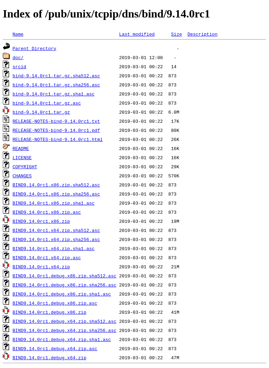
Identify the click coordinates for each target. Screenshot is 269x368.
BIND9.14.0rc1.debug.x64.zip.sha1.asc (62, 339)
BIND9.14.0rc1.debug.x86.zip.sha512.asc (64, 276)
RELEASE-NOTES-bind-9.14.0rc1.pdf (56, 130)
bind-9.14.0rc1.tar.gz (41, 112)
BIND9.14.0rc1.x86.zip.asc (47, 212)
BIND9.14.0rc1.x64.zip (41, 266)
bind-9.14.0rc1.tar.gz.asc (47, 103)
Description (202, 34)
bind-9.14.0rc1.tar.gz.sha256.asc (56, 85)
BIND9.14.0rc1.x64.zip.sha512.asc (56, 230)
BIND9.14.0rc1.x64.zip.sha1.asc (54, 248)
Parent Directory (34, 48)
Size (176, 34)
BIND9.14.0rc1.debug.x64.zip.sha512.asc (64, 321)
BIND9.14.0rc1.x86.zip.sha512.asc (56, 185)
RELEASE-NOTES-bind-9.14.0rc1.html (58, 139)
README (21, 148)
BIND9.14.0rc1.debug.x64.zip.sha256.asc (64, 330)
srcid (19, 66)
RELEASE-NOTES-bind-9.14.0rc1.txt (56, 121)
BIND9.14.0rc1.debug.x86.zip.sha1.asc (62, 294)
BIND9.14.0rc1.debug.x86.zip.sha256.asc (64, 285)
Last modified (136, 34)
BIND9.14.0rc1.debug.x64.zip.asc (55, 348)
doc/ (18, 57)
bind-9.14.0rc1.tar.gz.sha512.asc (56, 75)
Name (18, 34)
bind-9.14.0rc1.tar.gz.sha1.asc (54, 94)
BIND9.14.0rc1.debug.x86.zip (50, 312)
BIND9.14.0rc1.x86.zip (41, 221)
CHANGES (22, 175)
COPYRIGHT (25, 166)
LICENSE (22, 157)
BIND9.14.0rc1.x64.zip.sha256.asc (56, 239)
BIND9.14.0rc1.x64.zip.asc (47, 257)
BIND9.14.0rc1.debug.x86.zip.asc (55, 303)
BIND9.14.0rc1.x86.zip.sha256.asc (56, 194)
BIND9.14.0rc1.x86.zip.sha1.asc (54, 203)
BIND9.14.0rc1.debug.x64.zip (50, 357)
